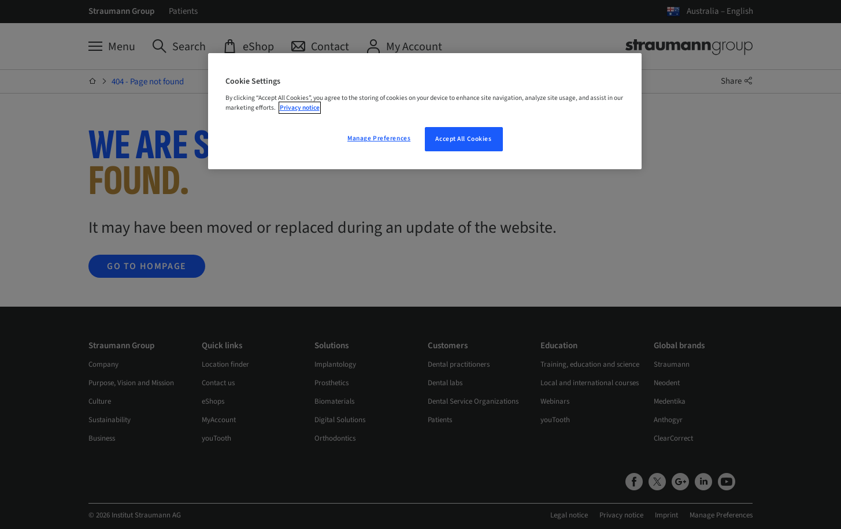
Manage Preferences (378, 138)
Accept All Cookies (463, 139)
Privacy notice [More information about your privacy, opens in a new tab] (300, 108)
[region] (425, 111)
